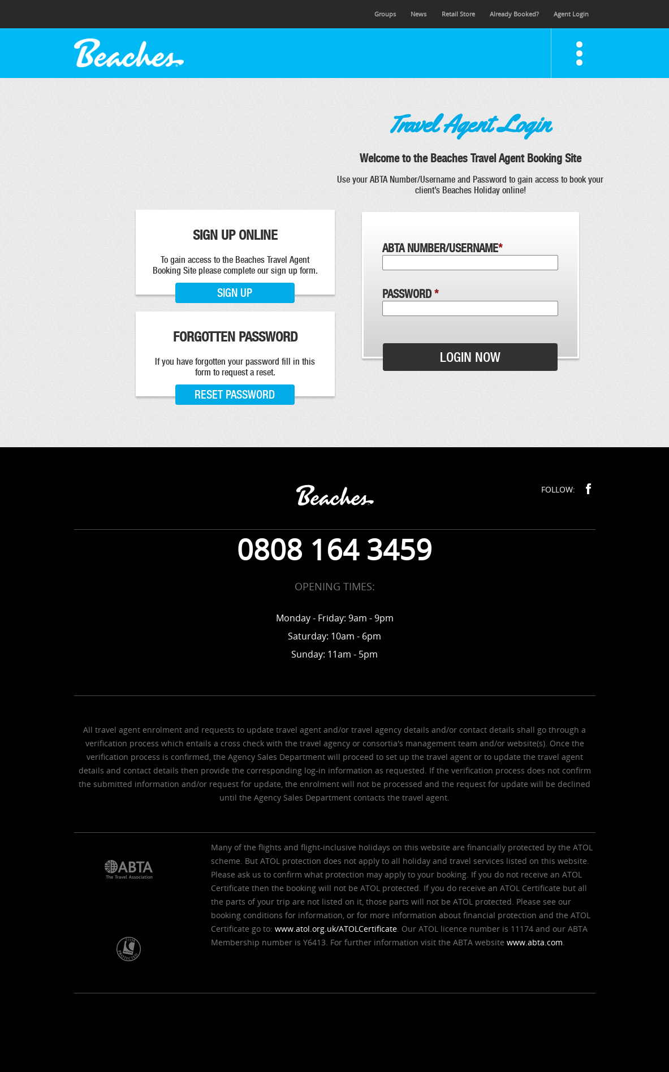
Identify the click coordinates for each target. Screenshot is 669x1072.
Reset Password (235, 394)
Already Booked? (514, 14)
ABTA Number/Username (442, 248)
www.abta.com (535, 942)
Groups (385, 14)
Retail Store (458, 14)
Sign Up (234, 293)
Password (410, 294)
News (418, 14)
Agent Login (571, 14)
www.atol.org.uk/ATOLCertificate (336, 928)
